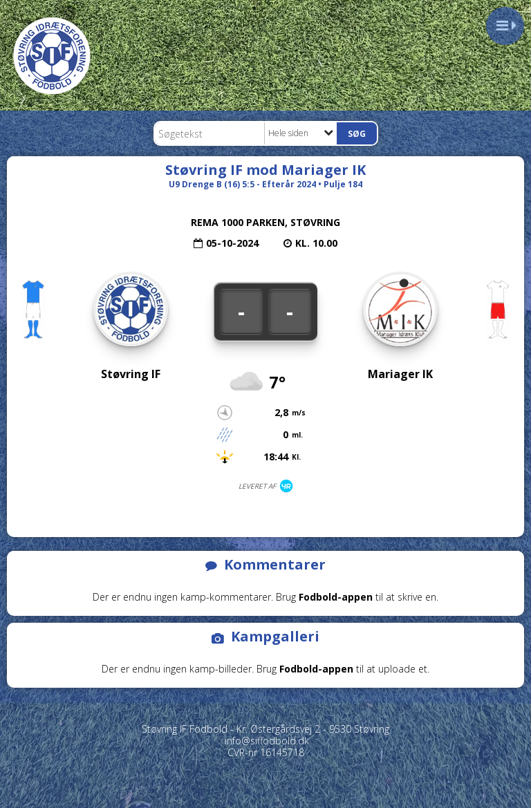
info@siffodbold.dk (267, 740)
